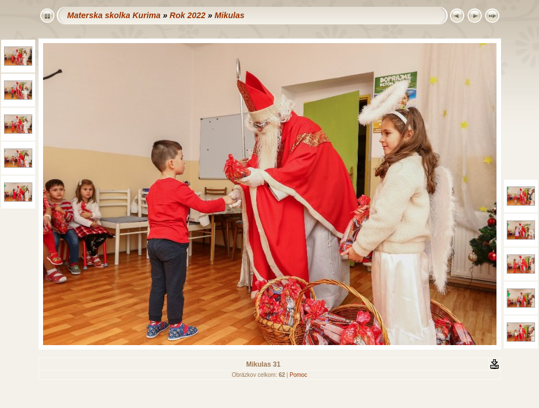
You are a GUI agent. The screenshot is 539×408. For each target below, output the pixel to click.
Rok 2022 (187, 15)
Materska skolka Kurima (114, 15)
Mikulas (229, 15)
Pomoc (298, 375)
